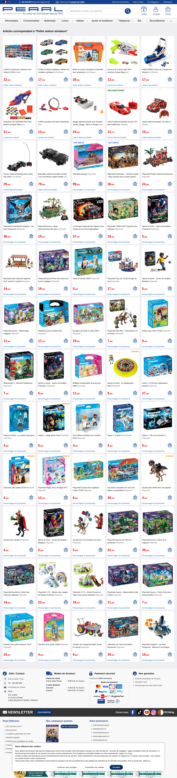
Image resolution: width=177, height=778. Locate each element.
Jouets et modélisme (102, 21)
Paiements (100, 678)
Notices (9, 749)
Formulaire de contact (16, 687)
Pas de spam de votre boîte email (148, 685)
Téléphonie (124, 21)
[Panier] (168, 11)
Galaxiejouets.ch (99, 729)
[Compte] (156, 11)
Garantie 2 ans (141, 682)
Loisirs (65, 21)
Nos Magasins (153, 2)
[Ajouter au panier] (31, 79)
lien (130, 753)
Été (139, 21)
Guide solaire (11, 752)
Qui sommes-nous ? (14, 726)
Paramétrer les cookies (94, 767)
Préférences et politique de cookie (19, 741)
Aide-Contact (138, 2)
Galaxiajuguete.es (100, 740)
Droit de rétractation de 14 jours (147, 679)
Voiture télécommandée (82, 137)
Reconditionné (157, 21)
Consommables (31, 21)
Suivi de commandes (120, 2)
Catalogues (167, 2)
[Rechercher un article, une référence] (99, 11)
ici (149, 761)
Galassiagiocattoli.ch (101, 736)
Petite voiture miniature (12, 85)
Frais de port (72, 2)
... (171, 21)
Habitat (80, 21)
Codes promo (11, 745)
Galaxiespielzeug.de (101, 725)
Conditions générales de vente (18, 734)
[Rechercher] (128, 11)
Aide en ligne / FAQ (16, 679)
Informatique (11, 21)
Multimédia (49, 21)
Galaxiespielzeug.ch (101, 733)
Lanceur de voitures (115, 85)
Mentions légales (13, 737)
